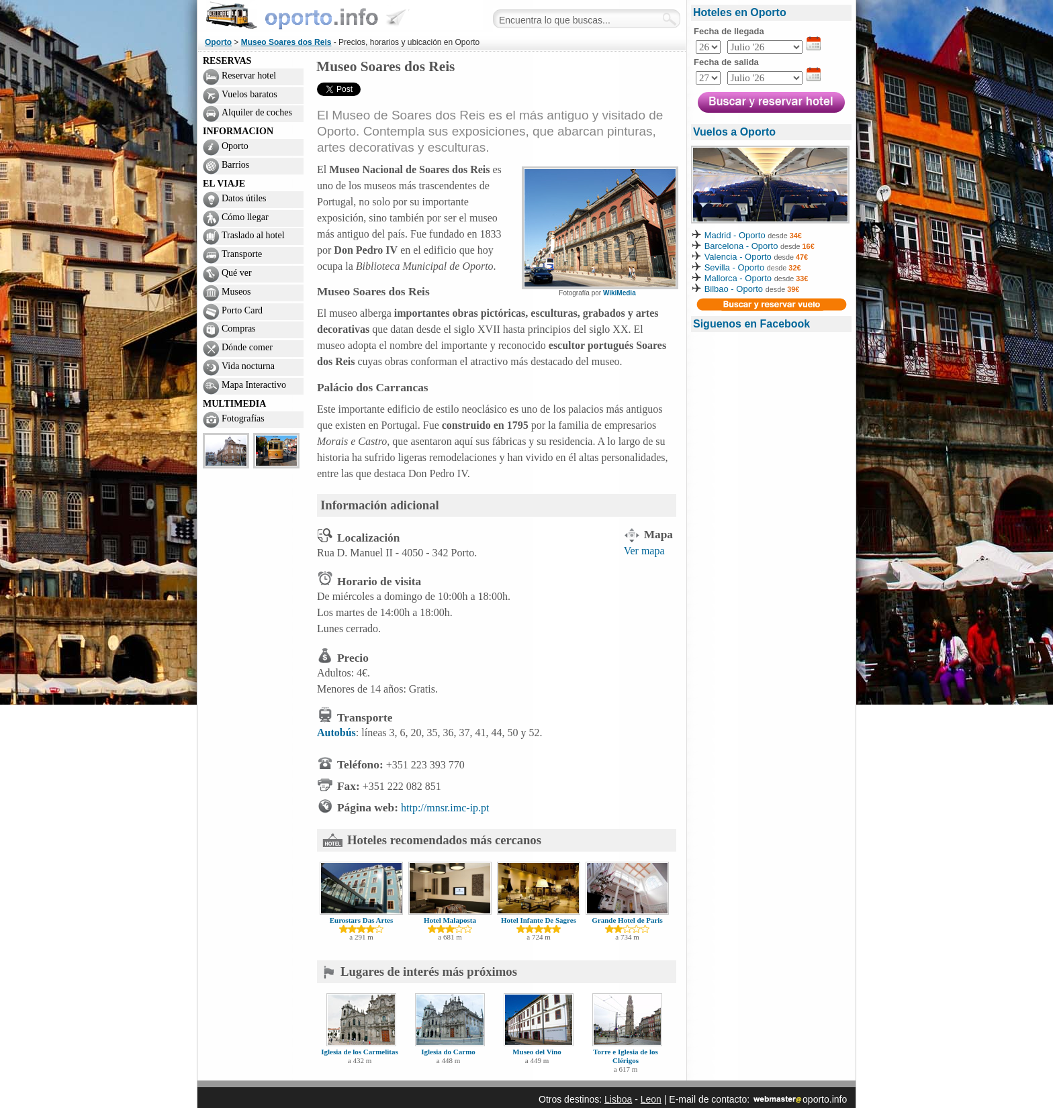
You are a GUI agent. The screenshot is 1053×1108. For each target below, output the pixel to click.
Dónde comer (247, 347)
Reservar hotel (249, 75)
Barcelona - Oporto (742, 246)
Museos (236, 292)
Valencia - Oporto (738, 257)
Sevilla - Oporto (734, 267)
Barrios (235, 165)
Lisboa (618, 1099)
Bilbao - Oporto (733, 289)
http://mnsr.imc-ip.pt (445, 807)
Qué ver (237, 273)
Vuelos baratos (249, 94)
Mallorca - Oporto (738, 278)
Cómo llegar (245, 217)
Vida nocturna (248, 366)
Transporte (242, 254)
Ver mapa (644, 550)
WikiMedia (619, 293)
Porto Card (242, 310)
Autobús (336, 732)
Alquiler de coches (257, 112)
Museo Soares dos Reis (286, 42)
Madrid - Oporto (735, 235)
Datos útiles (244, 198)
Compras (239, 328)
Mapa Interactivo (254, 385)
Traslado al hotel (253, 235)
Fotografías (243, 418)
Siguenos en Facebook (751, 324)
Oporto (218, 42)
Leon (651, 1099)
